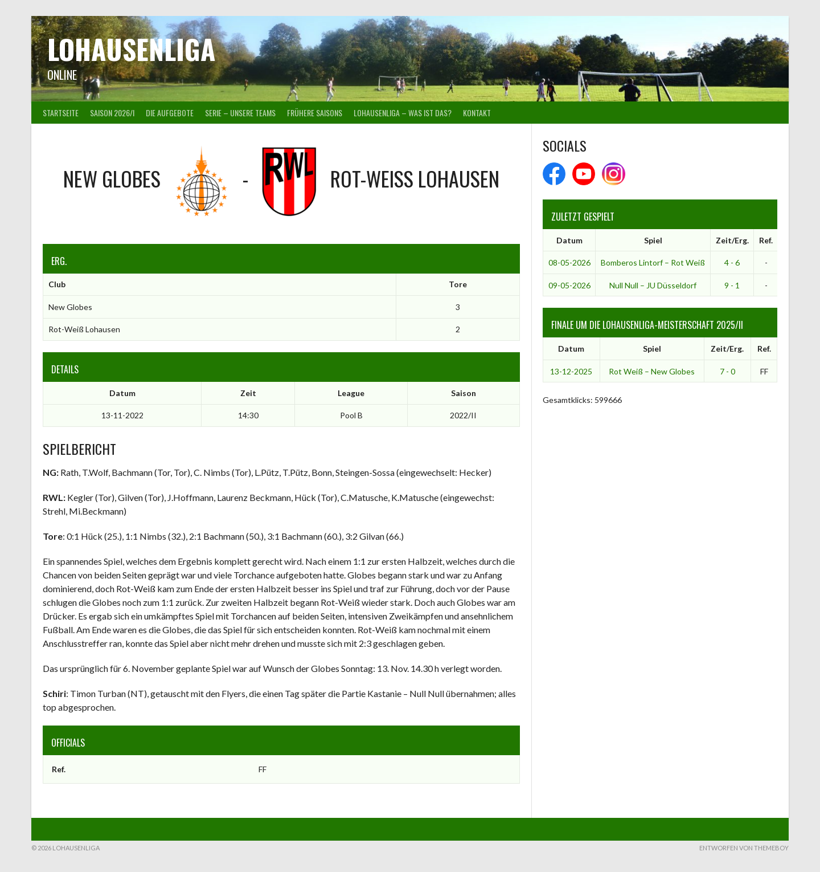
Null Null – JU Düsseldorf (652, 285)
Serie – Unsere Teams (240, 113)
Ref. (766, 240)
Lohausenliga (131, 48)
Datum (569, 240)
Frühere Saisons (314, 113)
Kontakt (477, 113)
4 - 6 (732, 262)
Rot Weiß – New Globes (652, 371)
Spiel (653, 240)
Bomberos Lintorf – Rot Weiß (653, 262)
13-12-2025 (571, 371)
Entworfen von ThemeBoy (744, 847)
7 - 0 (727, 371)
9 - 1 (732, 285)
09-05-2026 (569, 285)
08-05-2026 (569, 262)
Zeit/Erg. (732, 240)
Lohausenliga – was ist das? (403, 113)
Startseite (61, 113)
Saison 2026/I (112, 113)
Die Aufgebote (170, 113)
